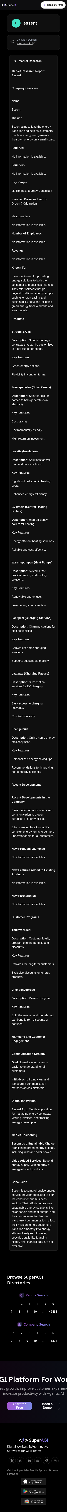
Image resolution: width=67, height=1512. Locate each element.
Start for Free (19, 1405)
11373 (53, 1341)
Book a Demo (47, 1405)
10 (35, 1311)
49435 (53, 1311)
